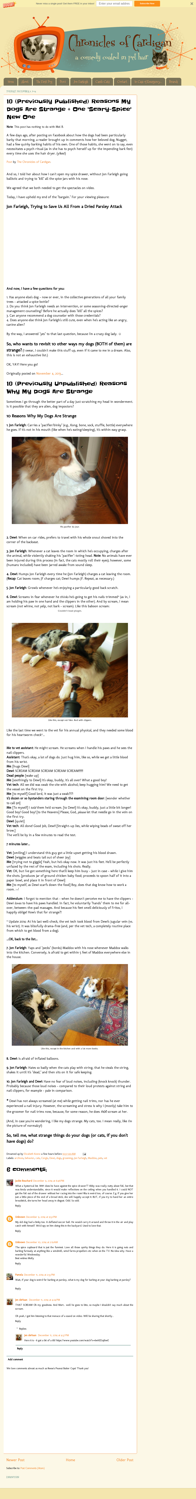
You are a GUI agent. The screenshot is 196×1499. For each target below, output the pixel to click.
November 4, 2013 (48, 374)
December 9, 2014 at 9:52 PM (41, 1217)
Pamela (19, 1274)
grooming (68, 1158)
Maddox (92, 1158)
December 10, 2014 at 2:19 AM (42, 1242)
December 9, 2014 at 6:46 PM (48, 1180)
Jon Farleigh (81, 81)
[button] (98, 3)
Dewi (63, 81)
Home (11, 81)
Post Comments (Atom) (33, 1468)
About (24, 81)
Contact (122, 81)
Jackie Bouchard (23, 1180)
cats (38, 1158)
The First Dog (44, 81)
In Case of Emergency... (148, 81)
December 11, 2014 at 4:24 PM (44, 1299)
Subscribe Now (147, 3)
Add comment (15, 1359)
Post (9, 162)
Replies (22, 1328)
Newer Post (15, 1460)
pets (100, 1158)
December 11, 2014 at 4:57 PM (53, 1335)
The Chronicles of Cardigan (33, 162)
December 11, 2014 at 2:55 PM (39, 1274)
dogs (58, 1158)
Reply (18, 1205)
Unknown (20, 1217)
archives (19, 1158)
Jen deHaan (21, 1299)
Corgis (44, 1158)
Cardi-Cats (102, 81)
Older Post (125, 1460)
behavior (29, 1158)
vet (105, 1158)
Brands (173, 81)
